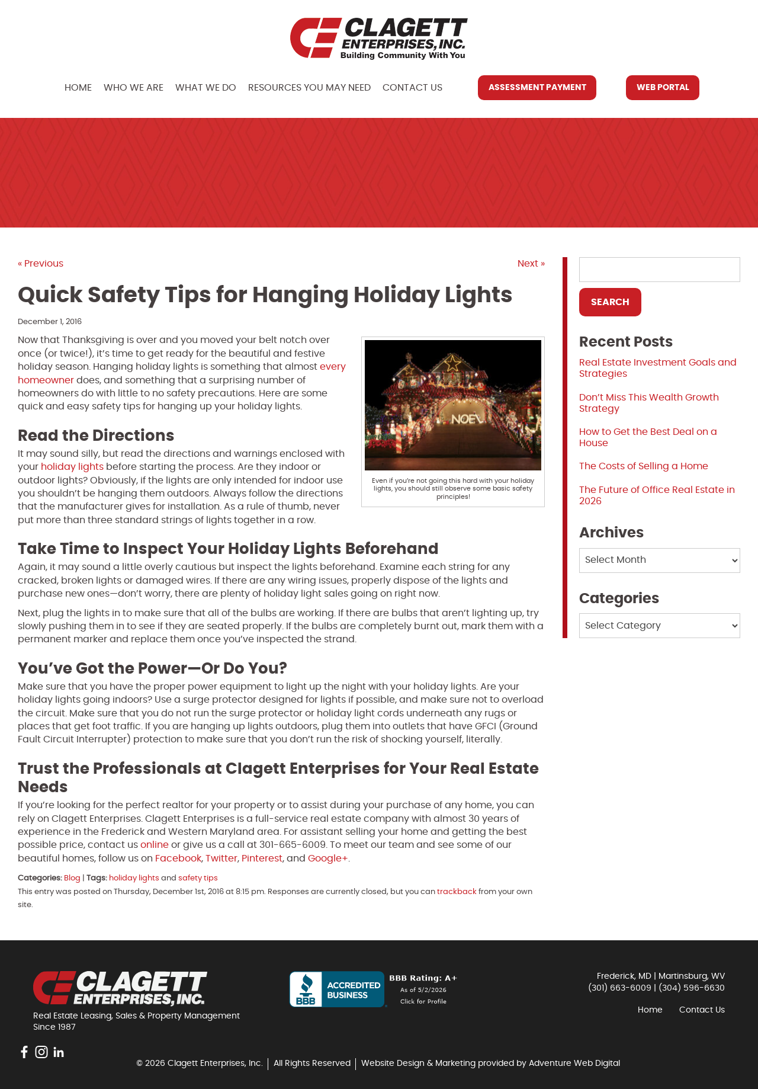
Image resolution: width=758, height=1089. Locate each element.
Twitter (221, 858)
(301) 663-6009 (619, 988)
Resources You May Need (309, 87)
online (154, 845)
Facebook (178, 858)
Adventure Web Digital (574, 1063)
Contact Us (412, 87)
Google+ (328, 858)
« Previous (40, 263)
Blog (72, 878)
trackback (457, 892)
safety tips (198, 878)
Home (78, 87)
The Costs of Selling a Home (643, 466)
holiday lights (72, 467)
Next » (531, 263)
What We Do (205, 87)
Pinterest (262, 858)
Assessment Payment (537, 88)
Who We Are (133, 87)
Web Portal (663, 88)
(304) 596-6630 (692, 988)
